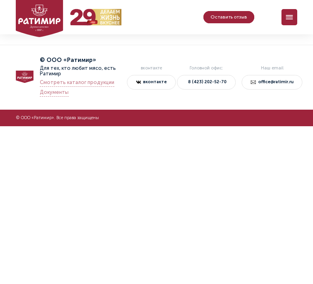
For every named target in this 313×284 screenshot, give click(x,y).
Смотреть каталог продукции (77, 82)
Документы (54, 92)
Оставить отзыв (229, 17)
